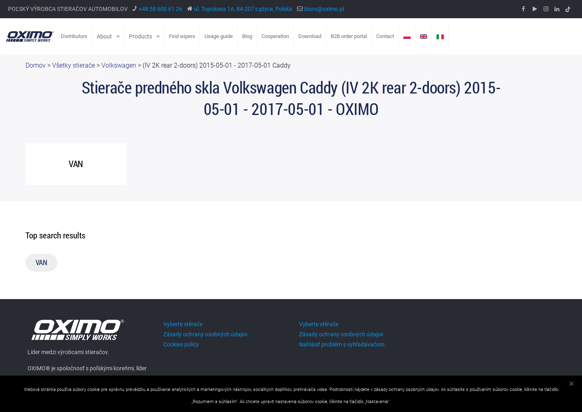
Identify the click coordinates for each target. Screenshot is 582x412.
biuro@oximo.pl (324, 9)
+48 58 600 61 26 (160, 9)
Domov (35, 66)
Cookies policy (181, 344)
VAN (41, 263)
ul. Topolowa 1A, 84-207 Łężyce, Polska (243, 9)
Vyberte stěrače (182, 324)
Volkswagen (118, 66)
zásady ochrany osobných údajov (406, 389)
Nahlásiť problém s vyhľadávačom (341, 344)
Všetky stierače (73, 66)
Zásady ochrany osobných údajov (205, 334)
